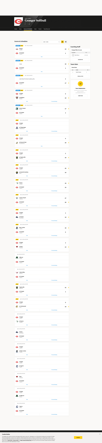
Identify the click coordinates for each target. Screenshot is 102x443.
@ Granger (21, 53)
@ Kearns (21, 323)
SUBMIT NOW (80, 95)
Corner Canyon (22, 199)
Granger (21, 94)
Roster (40, 29)
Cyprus (21, 409)
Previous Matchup (54, 101)
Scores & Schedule (28, 29)
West (20, 379)
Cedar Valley (22, 274)
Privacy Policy (16, 441)
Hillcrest (21, 259)
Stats (35, 29)
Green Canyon (22, 109)
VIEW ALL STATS (80, 76)
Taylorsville (21, 289)
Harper (78, 72)
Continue (78, 438)
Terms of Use (10, 441)
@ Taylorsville (22, 158)
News (20, 29)
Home (15, 29)
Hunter (21, 334)
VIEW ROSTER (80, 59)
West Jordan (22, 229)
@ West (21, 248)
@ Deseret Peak (22, 143)
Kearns (20, 184)
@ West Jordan (22, 353)
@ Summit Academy (23, 173)
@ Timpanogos (22, 128)
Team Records (47, 29)
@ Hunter (21, 218)
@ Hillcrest (21, 398)
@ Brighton (21, 98)
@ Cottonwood (22, 308)
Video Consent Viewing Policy (26, 441)
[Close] (99, 435)
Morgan (21, 48)
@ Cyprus (21, 368)
